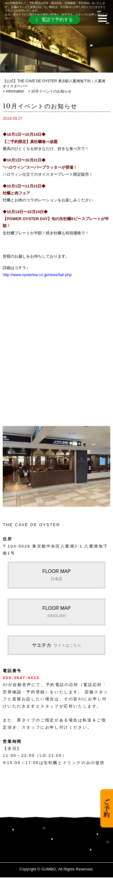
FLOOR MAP (56, 575)
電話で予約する (54, 19)
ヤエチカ (56, 645)
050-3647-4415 (21, 677)
